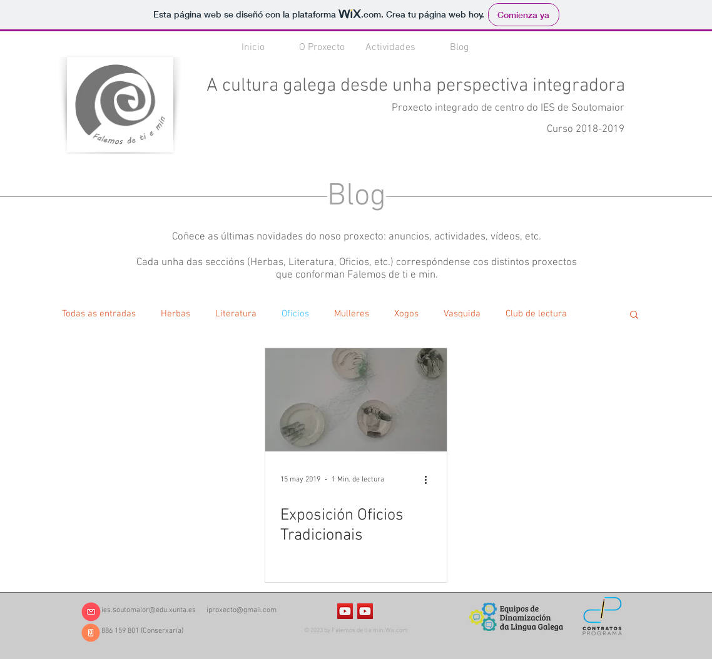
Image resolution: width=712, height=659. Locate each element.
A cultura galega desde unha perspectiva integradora (415, 86)
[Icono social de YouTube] (345, 611)
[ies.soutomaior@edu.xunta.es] (90, 611)
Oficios (295, 313)
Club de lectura (536, 313)
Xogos (406, 313)
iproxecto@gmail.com (241, 610)
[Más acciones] (429, 479)
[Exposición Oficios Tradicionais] (356, 399)
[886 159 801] (90, 633)
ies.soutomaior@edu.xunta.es (148, 610)
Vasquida (462, 313)
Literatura (236, 313)
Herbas (175, 313)
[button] (634, 315)
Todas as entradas (99, 313)
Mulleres (351, 313)
